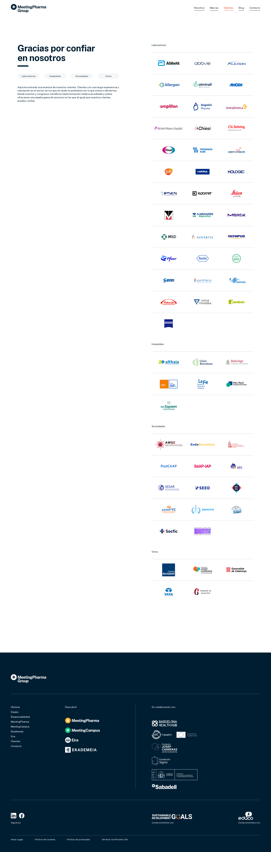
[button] (199, 8)
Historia (15, 707)
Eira (13, 736)
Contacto (254, 7)
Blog (241, 7)
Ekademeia (17, 731)
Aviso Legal (17, 839)
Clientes (228, 7)
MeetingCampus (20, 726)
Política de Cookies (45, 839)
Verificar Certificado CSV (115, 839)
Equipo (15, 711)
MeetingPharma (20, 721)
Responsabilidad (20, 716)
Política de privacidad (78, 839)
